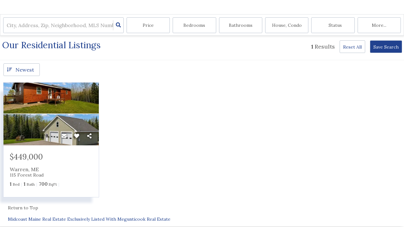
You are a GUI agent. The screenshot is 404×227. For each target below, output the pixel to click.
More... (379, 25)
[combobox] (7, 25)
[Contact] (64, 136)
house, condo (287, 25)
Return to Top (23, 207)
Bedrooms (194, 25)
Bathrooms (240, 25)
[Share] (89, 136)
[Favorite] (76, 136)
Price (148, 25)
